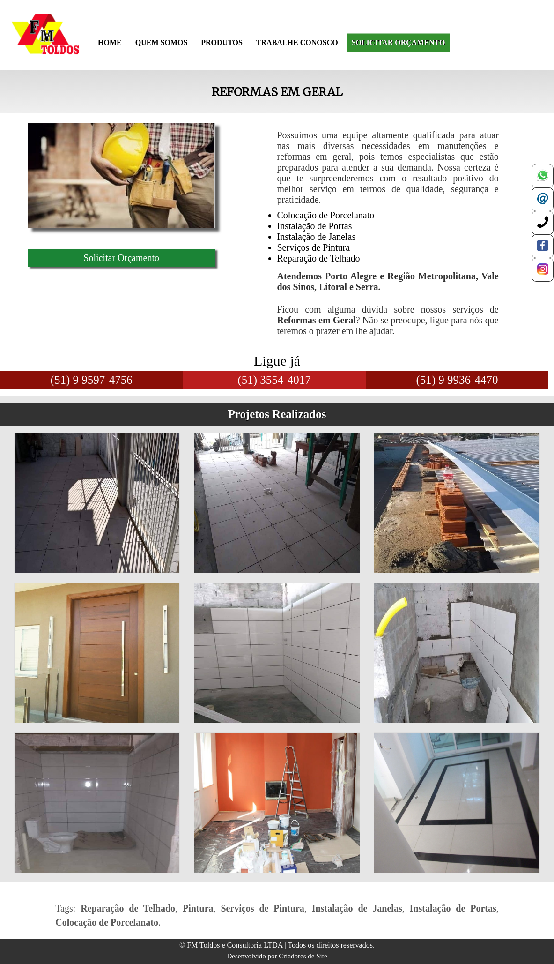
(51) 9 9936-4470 (457, 380)
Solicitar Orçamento (121, 258)
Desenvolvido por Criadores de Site (277, 956)
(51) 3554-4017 (273, 380)
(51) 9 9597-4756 (92, 380)
